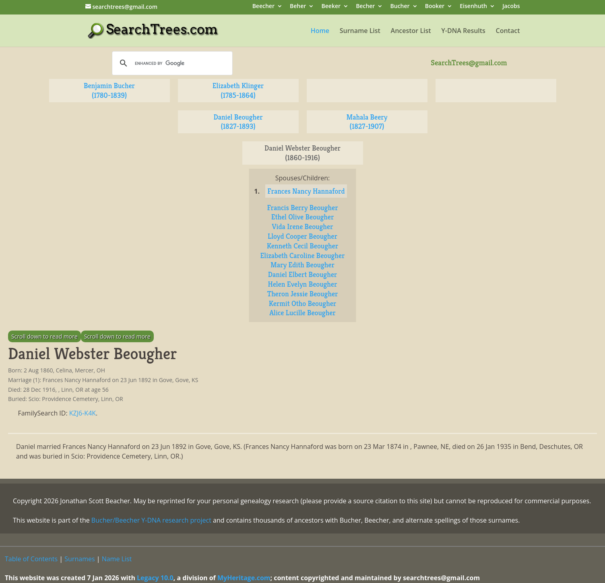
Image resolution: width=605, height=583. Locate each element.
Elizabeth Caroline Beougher (302, 255)
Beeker (331, 7)
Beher (298, 7)
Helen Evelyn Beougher (302, 284)
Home (320, 31)
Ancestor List (411, 31)
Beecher (263, 7)
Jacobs (511, 7)
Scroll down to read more (44, 336)
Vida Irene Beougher (302, 226)
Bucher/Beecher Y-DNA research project (151, 520)
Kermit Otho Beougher (302, 303)
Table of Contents (31, 558)
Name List (117, 558)
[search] (171, 63)
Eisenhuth (473, 7)
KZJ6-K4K (82, 413)
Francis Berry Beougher (302, 207)
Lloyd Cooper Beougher (302, 236)
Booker (434, 7)
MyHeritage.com (243, 577)
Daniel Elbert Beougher (302, 274)
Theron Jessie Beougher (302, 293)
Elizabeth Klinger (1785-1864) (238, 90)
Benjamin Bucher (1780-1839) (109, 90)
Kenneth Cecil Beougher (302, 245)
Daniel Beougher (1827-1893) (237, 121)
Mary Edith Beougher (302, 264)
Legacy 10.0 (155, 577)
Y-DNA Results (463, 31)
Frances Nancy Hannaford (306, 191)
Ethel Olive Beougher (302, 216)
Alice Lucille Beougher (302, 312)
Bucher (400, 7)
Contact (508, 31)
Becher (365, 7)
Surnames (79, 558)
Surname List (360, 31)
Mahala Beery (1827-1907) (366, 121)
